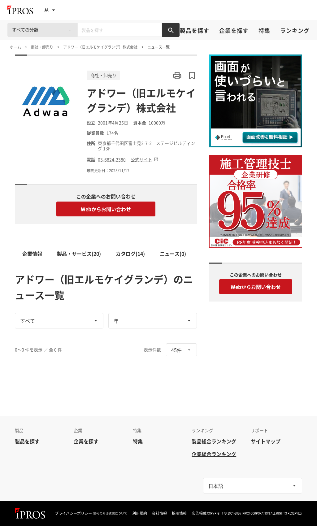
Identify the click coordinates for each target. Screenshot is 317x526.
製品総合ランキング (214, 441)
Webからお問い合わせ (106, 209)
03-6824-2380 (112, 159)
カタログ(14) (130, 253)
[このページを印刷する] (177, 75)
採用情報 (179, 513)
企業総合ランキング (214, 454)
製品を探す (194, 30)
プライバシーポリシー (73, 513)
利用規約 (139, 513)
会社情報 (159, 513)
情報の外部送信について (110, 513)
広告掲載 (199, 513)
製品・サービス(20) (79, 253)
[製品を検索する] (171, 30)
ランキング (295, 30)
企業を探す (234, 30)
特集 (264, 30)
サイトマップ (265, 441)
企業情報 (32, 253)
